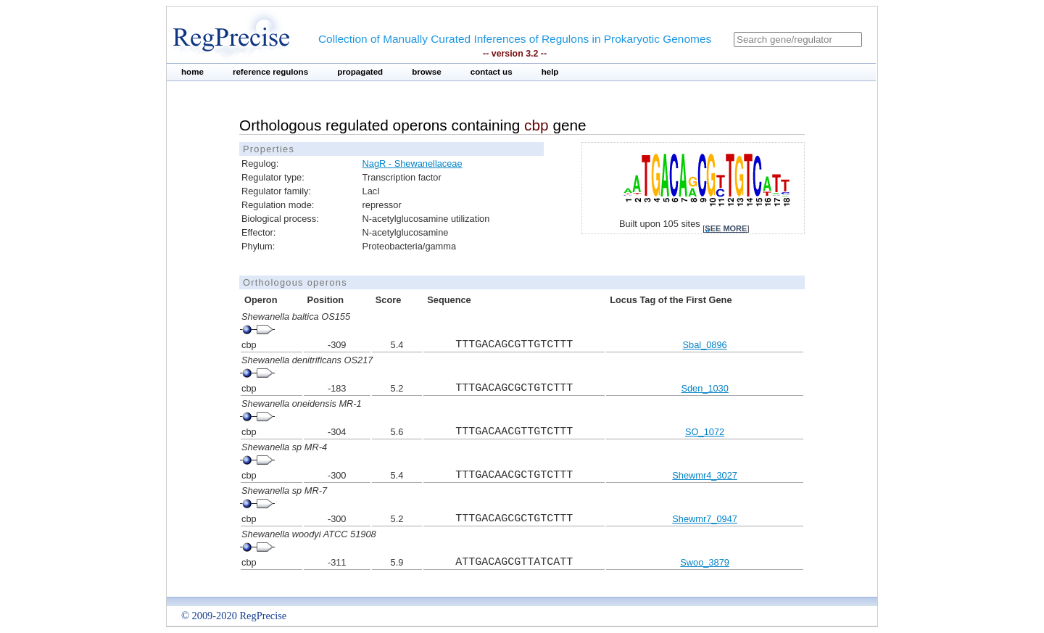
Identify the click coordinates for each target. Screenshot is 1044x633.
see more (726, 228)
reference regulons (270, 71)
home (192, 71)
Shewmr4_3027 (704, 475)
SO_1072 (704, 431)
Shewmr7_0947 (704, 518)
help (550, 71)
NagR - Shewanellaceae (412, 163)
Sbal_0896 (705, 344)
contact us (492, 71)
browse (427, 71)
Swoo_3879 (704, 562)
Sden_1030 (704, 388)
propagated (360, 71)
